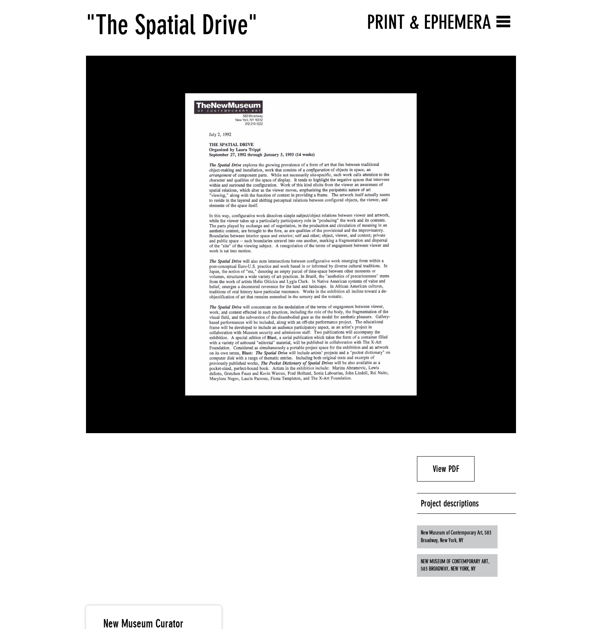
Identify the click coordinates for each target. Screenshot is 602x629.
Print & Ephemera (429, 22)
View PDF (446, 469)
